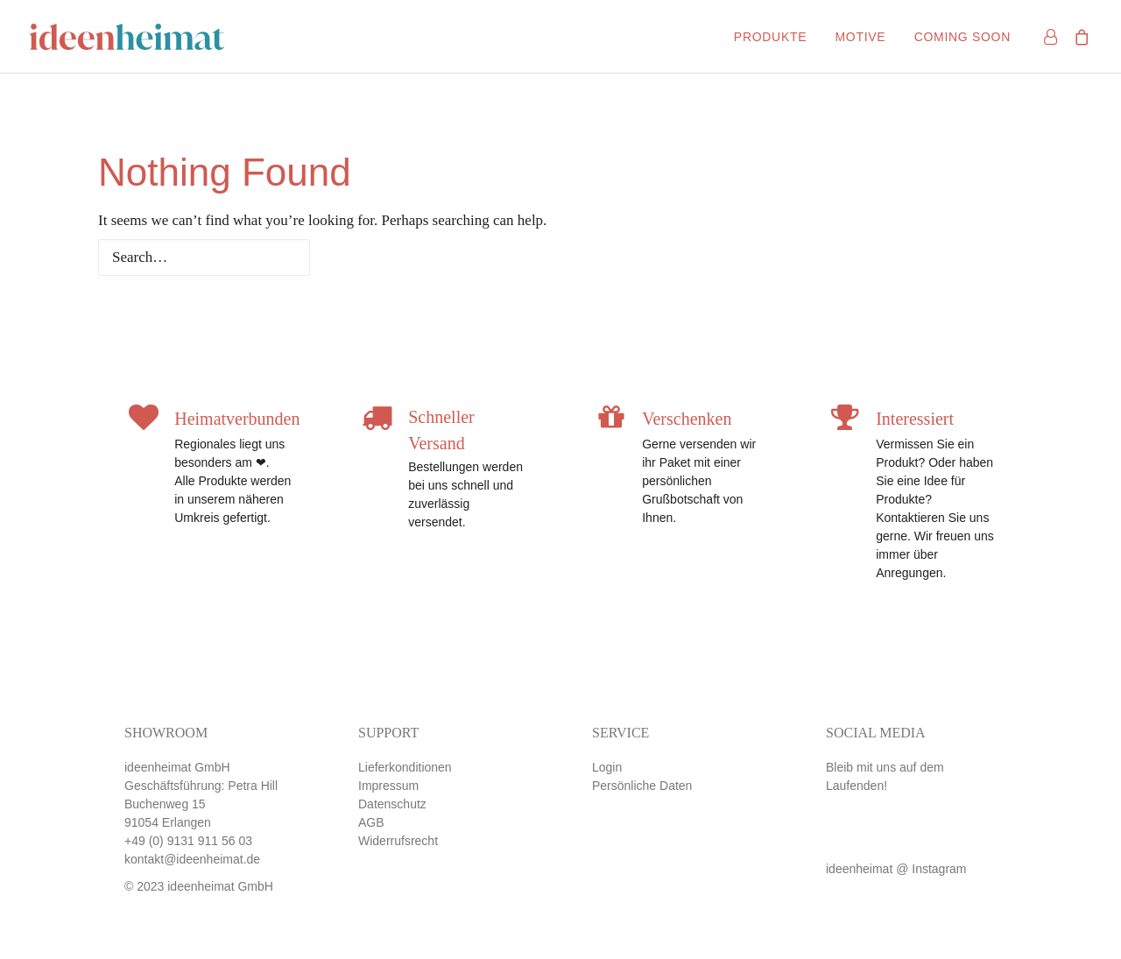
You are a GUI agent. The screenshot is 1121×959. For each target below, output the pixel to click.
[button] (845, 851)
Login (607, 767)
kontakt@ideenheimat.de (192, 859)
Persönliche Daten (642, 786)
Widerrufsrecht (398, 841)
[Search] (560, 257)
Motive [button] (860, 37)
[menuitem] (770, 37)
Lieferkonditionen (405, 767)
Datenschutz (392, 804)
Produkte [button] (770, 37)
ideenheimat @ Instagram (896, 869)
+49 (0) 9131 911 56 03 (188, 841)
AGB (371, 822)
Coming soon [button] (962, 37)
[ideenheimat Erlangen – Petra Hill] (127, 37)
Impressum (388, 786)
